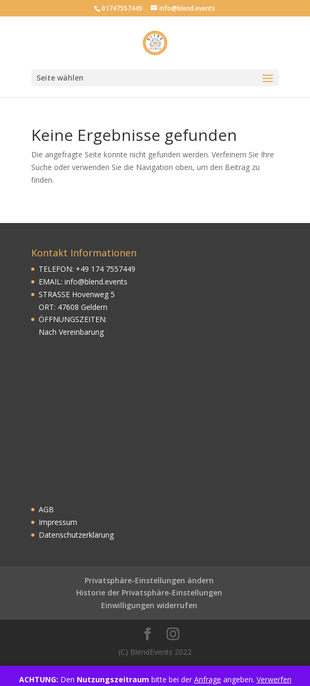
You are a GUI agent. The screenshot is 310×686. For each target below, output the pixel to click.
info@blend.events (96, 282)
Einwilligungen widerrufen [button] (149, 605)
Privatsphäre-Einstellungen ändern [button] (149, 580)
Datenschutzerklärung (76, 535)
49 (84, 269)
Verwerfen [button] (274, 679)
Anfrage (207, 679)
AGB (46, 509)
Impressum (58, 522)
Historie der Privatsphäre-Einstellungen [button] (149, 592)
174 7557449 (112, 269)
